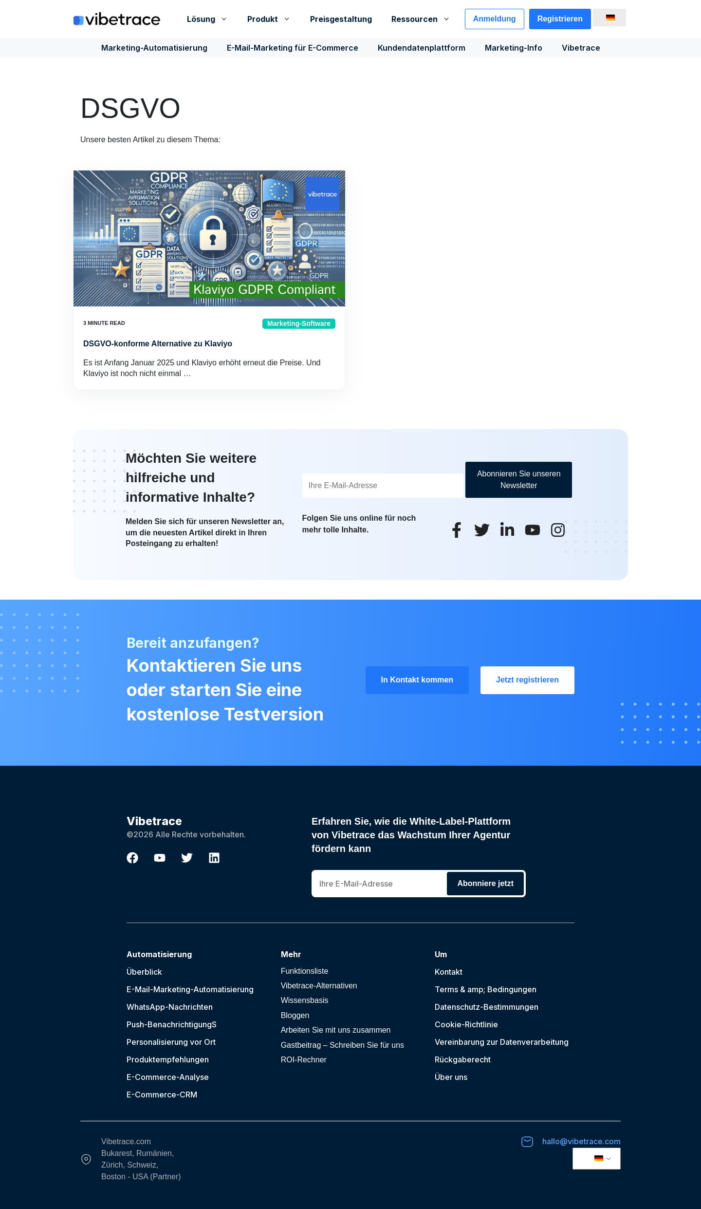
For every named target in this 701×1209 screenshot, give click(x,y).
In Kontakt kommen (417, 680)
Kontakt (448, 972)
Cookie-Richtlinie (466, 1024)
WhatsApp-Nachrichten (170, 1007)
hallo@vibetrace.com (581, 1141)
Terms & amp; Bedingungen (485, 989)
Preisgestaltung (341, 19)
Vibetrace (581, 48)
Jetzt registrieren (527, 680)
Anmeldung (494, 19)
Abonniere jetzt (485, 883)
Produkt (273, 19)
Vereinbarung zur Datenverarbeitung (502, 1042)
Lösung (212, 19)
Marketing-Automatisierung (154, 48)
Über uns (451, 1077)
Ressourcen (425, 19)
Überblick (144, 972)
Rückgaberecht (463, 1059)
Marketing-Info (513, 48)
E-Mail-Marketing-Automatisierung (190, 989)
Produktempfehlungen (168, 1059)
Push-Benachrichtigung (169, 1024)
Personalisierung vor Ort (171, 1042)
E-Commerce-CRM (162, 1094)
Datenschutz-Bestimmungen (486, 1007)
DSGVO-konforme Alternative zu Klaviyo (157, 344)
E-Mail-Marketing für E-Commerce (292, 48)
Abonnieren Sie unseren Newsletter (519, 480)
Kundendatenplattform (421, 48)
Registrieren (560, 19)
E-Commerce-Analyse (168, 1077)
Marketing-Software (299, 323)
